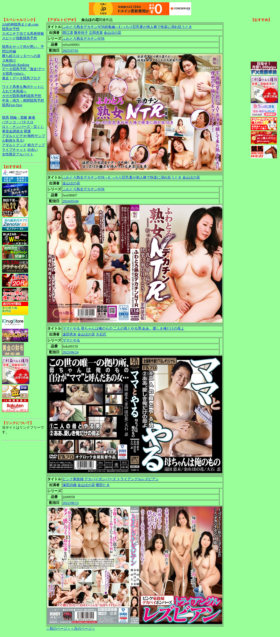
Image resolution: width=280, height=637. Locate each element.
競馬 (5, 117)
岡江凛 (68, 33)
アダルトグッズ (14, 145)
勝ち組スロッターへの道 (21, 56)
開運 (27, 131)
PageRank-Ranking (15, 65)
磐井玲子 (81, 33)
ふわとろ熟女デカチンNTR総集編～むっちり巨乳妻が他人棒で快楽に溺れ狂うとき (127, 27)
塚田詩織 (70, 485)
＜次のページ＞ (83, 628)
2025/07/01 (71, 50)
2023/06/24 (71, 352)
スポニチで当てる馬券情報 (23, 33)
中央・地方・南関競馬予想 (23, 100)
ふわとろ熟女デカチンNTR (84, 38)
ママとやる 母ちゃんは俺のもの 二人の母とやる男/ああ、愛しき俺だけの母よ (123, 328)
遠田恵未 (70, 334)
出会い (32, 149)
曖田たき (103, 485)
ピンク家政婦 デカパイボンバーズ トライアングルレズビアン (111, 479)
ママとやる (71, 340)
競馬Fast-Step (12, 105)
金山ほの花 (112, 33)
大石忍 (101, 334)
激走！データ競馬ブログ (21, 78)
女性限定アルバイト (17, 154)
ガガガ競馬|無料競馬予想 (21, 96)
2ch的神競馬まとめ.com (20, 24)
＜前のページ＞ (58, 628)
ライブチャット (14, 149)
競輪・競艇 (18, 117)
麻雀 (31, 117)
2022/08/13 (71, 503)
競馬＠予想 (10, 29)
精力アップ (36, 145)
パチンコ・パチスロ (17, 122)
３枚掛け (9, 60)
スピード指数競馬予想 (19, 38)
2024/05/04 (71, 201)
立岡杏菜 (96, 33)
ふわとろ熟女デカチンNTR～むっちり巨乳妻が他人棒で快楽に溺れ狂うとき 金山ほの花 (131, 177)
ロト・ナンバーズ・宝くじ (23, 127)
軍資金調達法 (12, 131)
